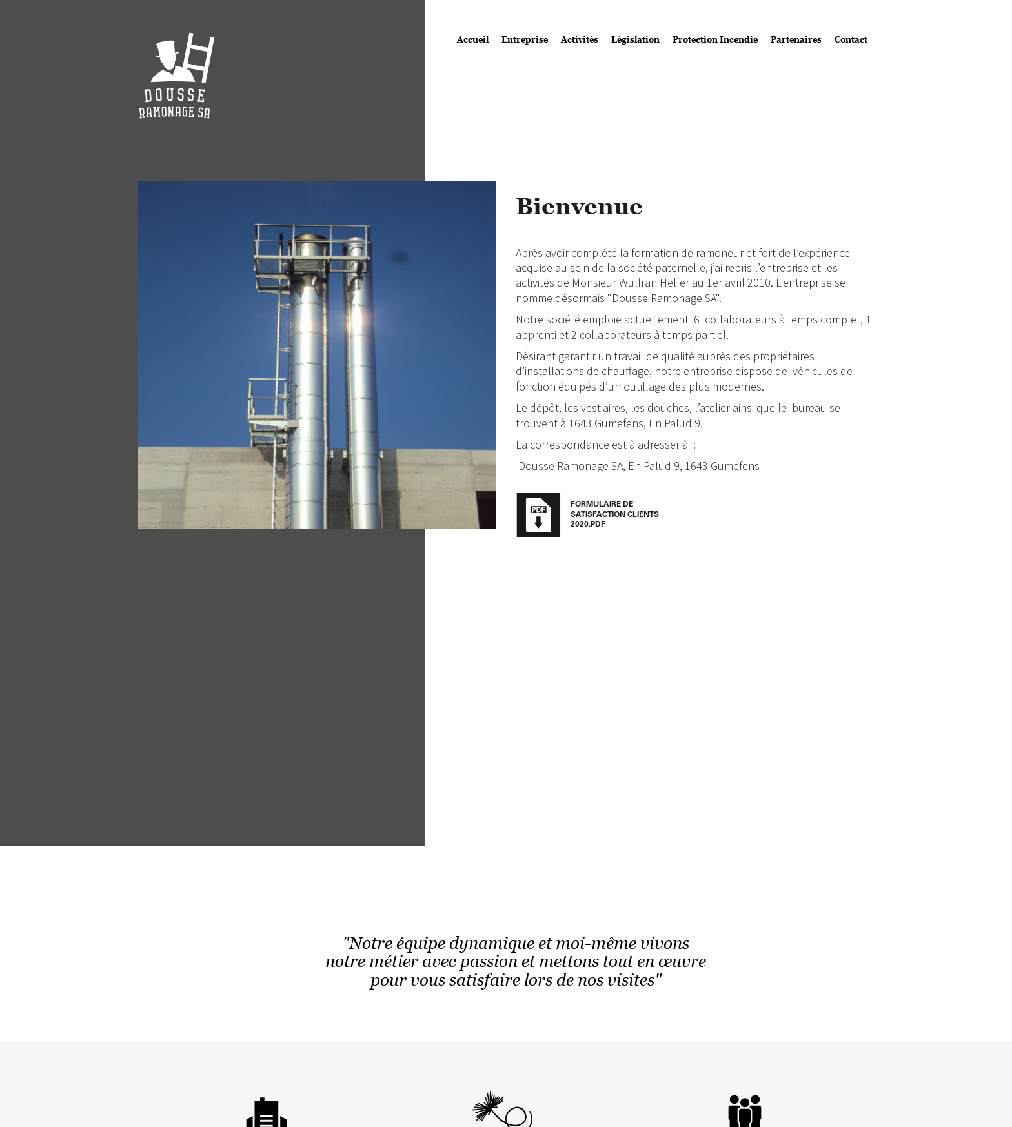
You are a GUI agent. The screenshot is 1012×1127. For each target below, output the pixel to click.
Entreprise (524, 39)
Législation (635, 39)
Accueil (473, 39)
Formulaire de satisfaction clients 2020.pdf (615, 515)
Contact (851, 39)
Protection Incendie (715, 39)
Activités (579, 39)
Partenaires (796, 39)
